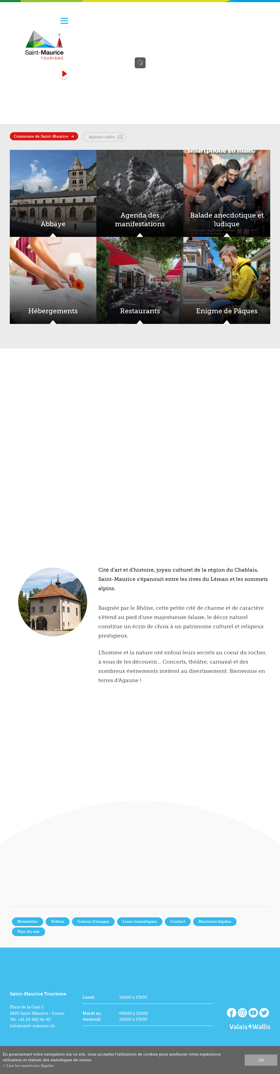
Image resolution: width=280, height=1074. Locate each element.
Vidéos (57, 921)
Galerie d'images (93, 921)
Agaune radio (102, 137)
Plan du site (28, 931)
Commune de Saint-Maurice (41, 136)
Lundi (89, 997)
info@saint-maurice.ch (32, 1025)
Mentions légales (215, 921)
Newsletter (27, 921)
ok (261, 1060)
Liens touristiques (139, 921)
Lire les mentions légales (30, 1065)
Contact (177, 921)
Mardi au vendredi (92, 1016)
